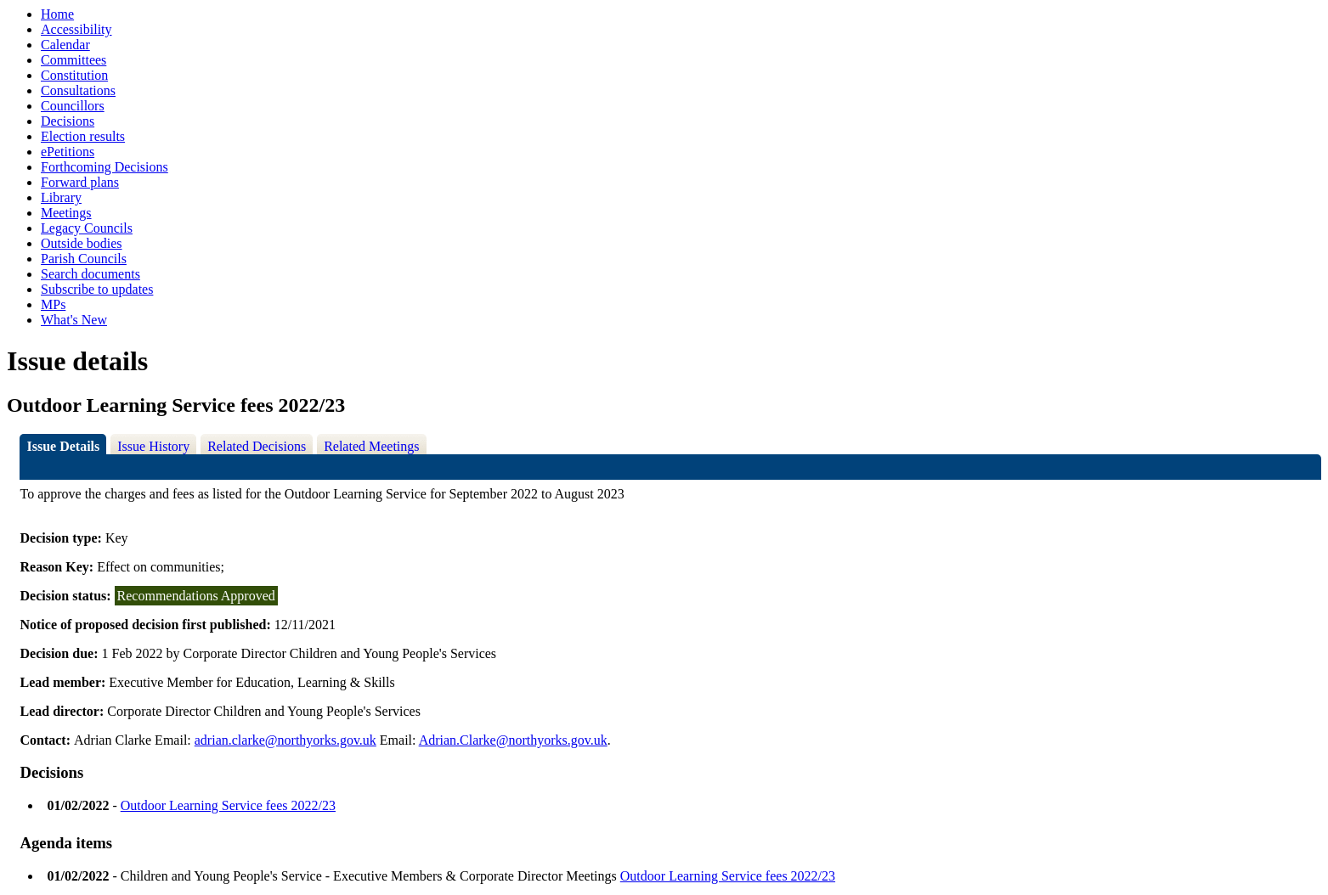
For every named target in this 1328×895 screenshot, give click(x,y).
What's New (74, 319)
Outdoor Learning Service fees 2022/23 (228, 805)
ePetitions (67, 151)
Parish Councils (84, 258)
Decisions (67, 121)
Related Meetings (371, 446)
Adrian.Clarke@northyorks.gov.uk (513, 740)
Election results (83, 136)
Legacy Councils (87, 228)
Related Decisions (256, 446)
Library (61, 197)
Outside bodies (81, 243)
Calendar (65, 44)
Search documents (90, 274)
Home (57, 14)
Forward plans (80, 182)
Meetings (66, 212)
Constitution (74, 75)
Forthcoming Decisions (104, 167)
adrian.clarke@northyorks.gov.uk (285, 740)
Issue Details (62, 446)
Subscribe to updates (97, 289)
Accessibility (76, 29)
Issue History (153, 446)
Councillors (73, 106)
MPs (53, 304)
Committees (73, 60)
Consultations (78, 90)
